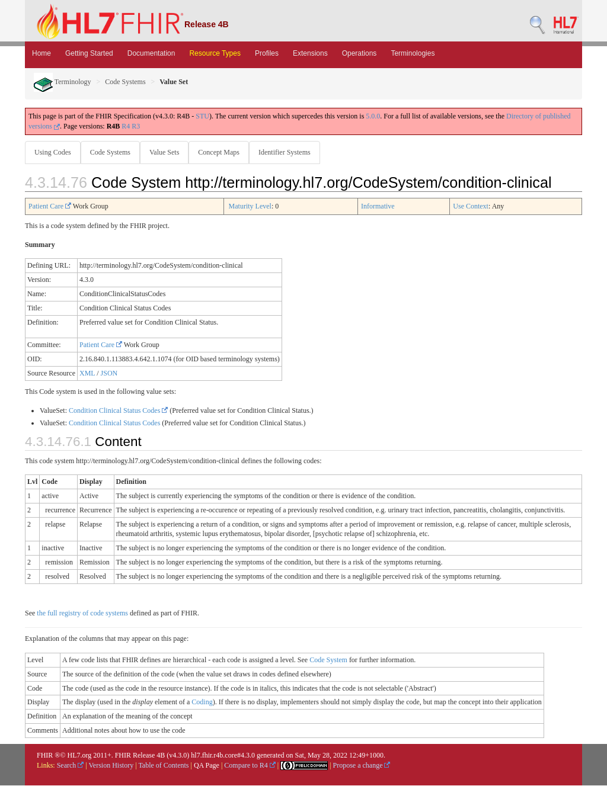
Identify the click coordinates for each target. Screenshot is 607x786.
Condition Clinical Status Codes (118, 411)
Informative (378, 207)
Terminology (62, 82)
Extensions (310, 53)
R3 (136, 126)
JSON (109, 374)
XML (87, 374)
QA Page (206, 766)
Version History (111, 766)
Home (41, 53)
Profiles (267, 53)
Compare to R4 (249, 766)
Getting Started (89, 53)
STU (202, 116)
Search (70, 766)
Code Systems (125, 82)
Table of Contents (163, 766)
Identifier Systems (289, 152)
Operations (359, 53)
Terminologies (413, 53)
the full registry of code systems (82, 613)
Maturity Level (250, 207)
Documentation (151, 53)
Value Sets (166, 152)
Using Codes (52, 152)
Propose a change (361, 766)
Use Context (470, 207)
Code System (328, 660)
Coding (201, 702)
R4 (126, 126)
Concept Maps (222, 152)
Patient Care (49, 207)
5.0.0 (373, 116)
